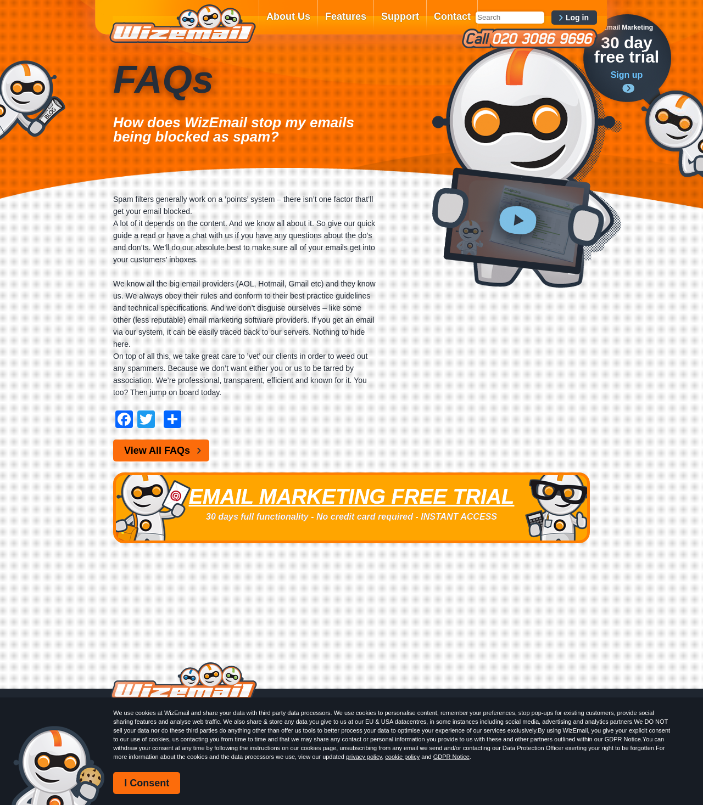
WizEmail (182, 23)
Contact (452, 16)
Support (400, 16)
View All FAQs (157, 450)
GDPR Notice (451, 756)
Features (345, 16)
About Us (288, 16)
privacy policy (364, 756)
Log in (577, 17)
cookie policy (402, 756)
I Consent (146, 783)
